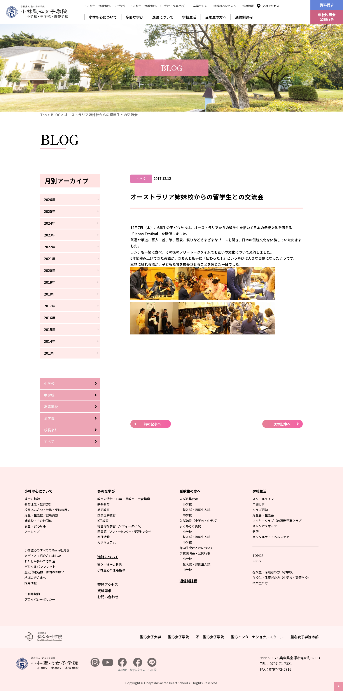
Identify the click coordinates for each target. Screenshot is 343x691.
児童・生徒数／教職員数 (41, 515)
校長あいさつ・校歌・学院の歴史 (47, 509)
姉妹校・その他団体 (38, 520)
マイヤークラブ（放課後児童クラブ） (278, 520)
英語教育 (103, 509)
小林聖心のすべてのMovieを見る (46, 550)
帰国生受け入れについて (196, 548)
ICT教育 (102, 520)
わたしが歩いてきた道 (39, 561)
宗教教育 (103, 504)
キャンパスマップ (264, 526)
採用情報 (30, 583)
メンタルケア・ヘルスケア (270, 537)
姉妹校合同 (137, 665)
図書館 (125, 531)
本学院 (122, 665)
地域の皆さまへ (35, 577)
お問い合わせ (107, 596)
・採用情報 (247, 6)
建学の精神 (32, 499)
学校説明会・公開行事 (195, 553)
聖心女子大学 (150, 636)
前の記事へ (152, 424)
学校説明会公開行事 (327, 17)
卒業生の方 (260, 583)
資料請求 (327, 4)
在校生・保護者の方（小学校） (273, 572)
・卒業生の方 (198, 6)
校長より (51, 429)
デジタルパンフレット (39, 566)
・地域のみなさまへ (223, 6)
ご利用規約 (32, 594)
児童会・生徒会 (263, 515)
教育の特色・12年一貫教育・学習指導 (123, 499)
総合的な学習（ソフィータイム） (120, 526)
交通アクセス (270, 6)
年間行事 (258, 504)
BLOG (55, 114)
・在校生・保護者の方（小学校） (105, 6)
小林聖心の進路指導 (111, 570)
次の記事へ (282, 424)
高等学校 (51, 406)
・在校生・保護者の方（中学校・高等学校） (158, 6)
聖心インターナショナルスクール (257, 636)
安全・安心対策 (35, 526)
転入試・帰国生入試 (196, 509)
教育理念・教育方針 (38, 504)
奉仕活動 (103, 537)
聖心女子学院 (178, 636)
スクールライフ (263, 499)
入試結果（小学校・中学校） (199, 520)
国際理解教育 (106, 515)
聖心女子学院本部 (304, 636)
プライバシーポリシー (39, 599)
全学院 (49, 418)
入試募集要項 (189, 499)
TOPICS (257, 555)
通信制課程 (244, 17)
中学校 (49, 395)
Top (43, 114)
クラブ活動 (260, 509)
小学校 (49, 383)
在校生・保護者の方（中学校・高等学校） (281, 577)
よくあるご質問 (190, 526)
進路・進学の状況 (109, 564)
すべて (49, 441)
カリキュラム (106, 542)
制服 (255, 531)
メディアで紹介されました (42, 555)
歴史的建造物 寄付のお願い (44, 572)
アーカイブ (32, 531)
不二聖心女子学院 (210, 636)
